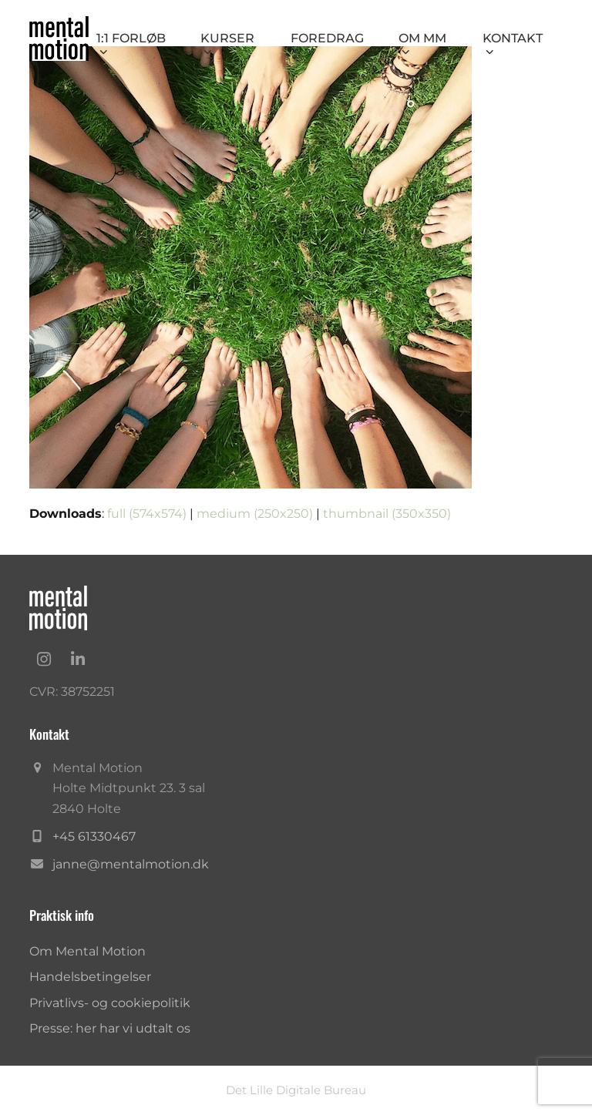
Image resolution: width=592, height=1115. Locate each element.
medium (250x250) (255, 513)
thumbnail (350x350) (387, 513)
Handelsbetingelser (90, 976)
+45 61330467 (94, 836)
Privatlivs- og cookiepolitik (109, 1003)
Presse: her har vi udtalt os (109, 1028)
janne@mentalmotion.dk (130, 864)
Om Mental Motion (87, 951)
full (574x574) (147, 513)
